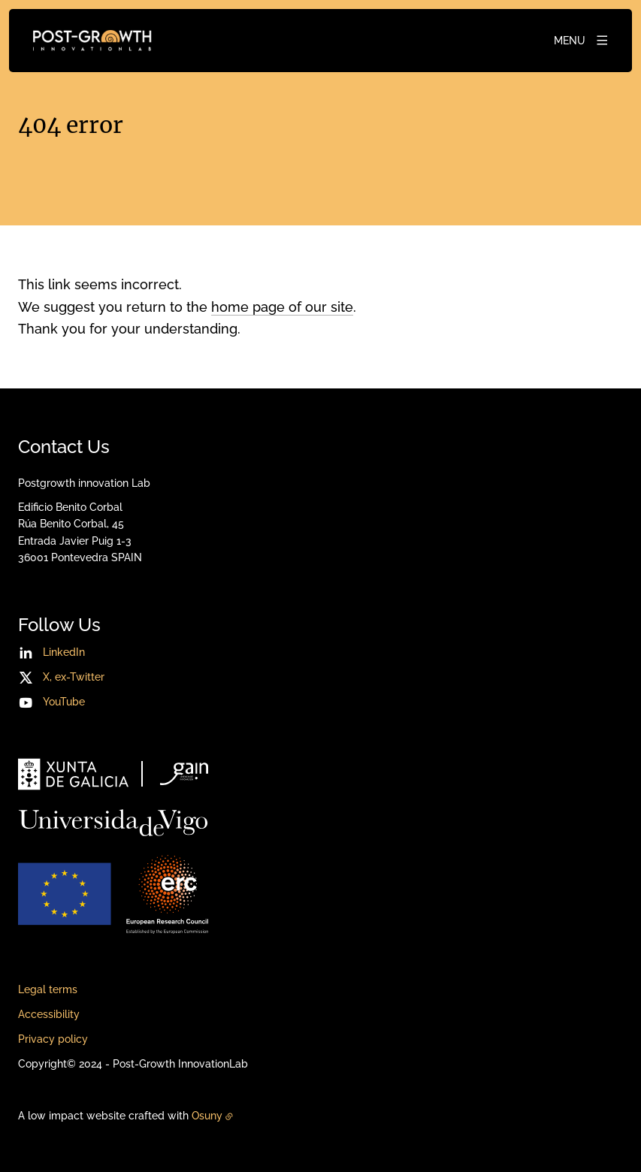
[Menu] (581, 40)
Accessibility (49, 1014)
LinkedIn (64, 652)
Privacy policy (53, 1039)
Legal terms (47, 989)
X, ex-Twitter (73, 677)
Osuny (207, 1116)
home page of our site (282, 307)
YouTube (64, 702)
